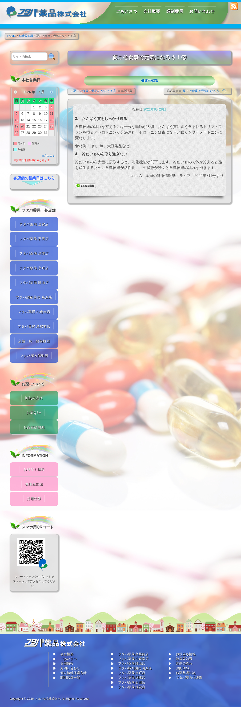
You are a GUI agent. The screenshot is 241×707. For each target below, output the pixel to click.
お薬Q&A (34, 413)
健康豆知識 (149, 80)
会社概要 (66, 654)
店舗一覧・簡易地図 (34, 341)
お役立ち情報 (34, 469)
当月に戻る (48, 155)
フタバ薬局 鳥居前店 (34, 326)
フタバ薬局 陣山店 (34, 282)
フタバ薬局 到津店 (34, 253)
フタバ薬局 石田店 (34, 239)
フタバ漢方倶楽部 (34, 356)
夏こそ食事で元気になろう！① (204, 91)
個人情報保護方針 (73, 673)
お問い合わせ (70, 668)
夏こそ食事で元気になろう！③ (94, 91)
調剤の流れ (34, 398)
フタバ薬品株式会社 (48, 698)
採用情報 (34, 499)
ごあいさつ (68, 659)
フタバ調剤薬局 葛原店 (34, 297)
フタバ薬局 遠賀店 (34, 224)
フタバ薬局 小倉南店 (34, 312)
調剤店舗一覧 (70, 677)
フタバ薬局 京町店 (34, 268)
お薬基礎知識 (34, 427)
